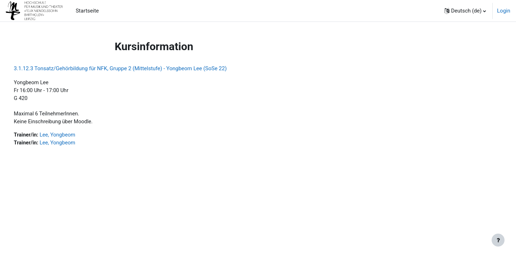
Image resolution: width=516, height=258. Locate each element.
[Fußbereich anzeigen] (498, 240)
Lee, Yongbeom (72, 136)
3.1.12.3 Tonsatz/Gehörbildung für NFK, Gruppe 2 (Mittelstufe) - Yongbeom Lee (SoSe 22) (133, 68)
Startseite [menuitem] (87, 11)
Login (503, 11)
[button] (465, 11)
